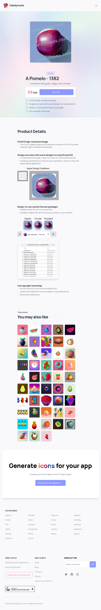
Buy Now (56, 92)
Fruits (53, 524)
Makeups (78, 529)
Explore (8, 515)
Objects (54, 515)
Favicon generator (13, 567)
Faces (53, 520)
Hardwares (32, 529)
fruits (50, 73)
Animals (31, 515)
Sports (77, 533)
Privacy (38, 576)
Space (53, 533)
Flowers (31, 524)
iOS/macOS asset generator (17, 562)
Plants (30, 533)
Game (7, 529)
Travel (30, 538)
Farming (77, 520)
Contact (38, 572)
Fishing (8, 533)
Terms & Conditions (43, 581)
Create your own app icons (50, 483)
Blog (36, 567)
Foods (8, 520)
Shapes (77, 515)
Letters (54, 529)
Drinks (30, 520)
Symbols (8, 538)
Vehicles (77, 524)
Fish (6, 524)
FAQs (37, 562)
